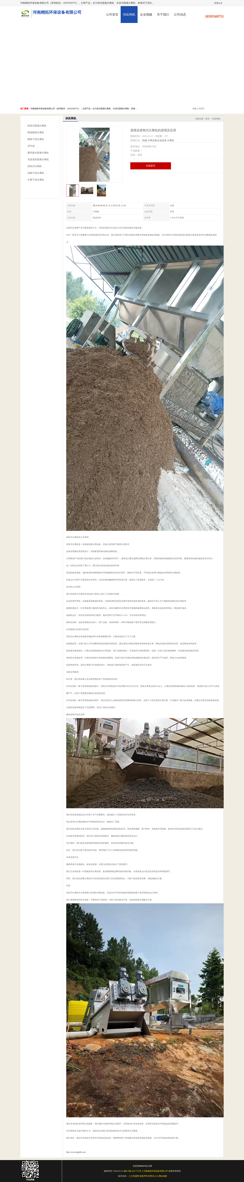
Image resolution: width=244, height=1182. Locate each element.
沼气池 (31, 146)
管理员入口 (153, 1176)
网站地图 (163, 1176)
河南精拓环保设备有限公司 (156, 1171)
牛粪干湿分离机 (35, 180)
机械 (144, 140)
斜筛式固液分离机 (36, 125)
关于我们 (163, 14)
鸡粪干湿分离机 (35, 173)
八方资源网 (134, 1176)
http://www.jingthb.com (76, 1152)
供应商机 (129, 14)
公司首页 (112, 14)
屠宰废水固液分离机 (38, 152)
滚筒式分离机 (34, 166)
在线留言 (150, 165)
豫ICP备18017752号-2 (133, 1171)
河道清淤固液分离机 (38, 159)
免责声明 (143, 1176)
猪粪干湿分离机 (35, 139)
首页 (207, 119)
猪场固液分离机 (35, 132)
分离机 (170, 140)
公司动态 (180, 14)
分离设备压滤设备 (157, 140)
